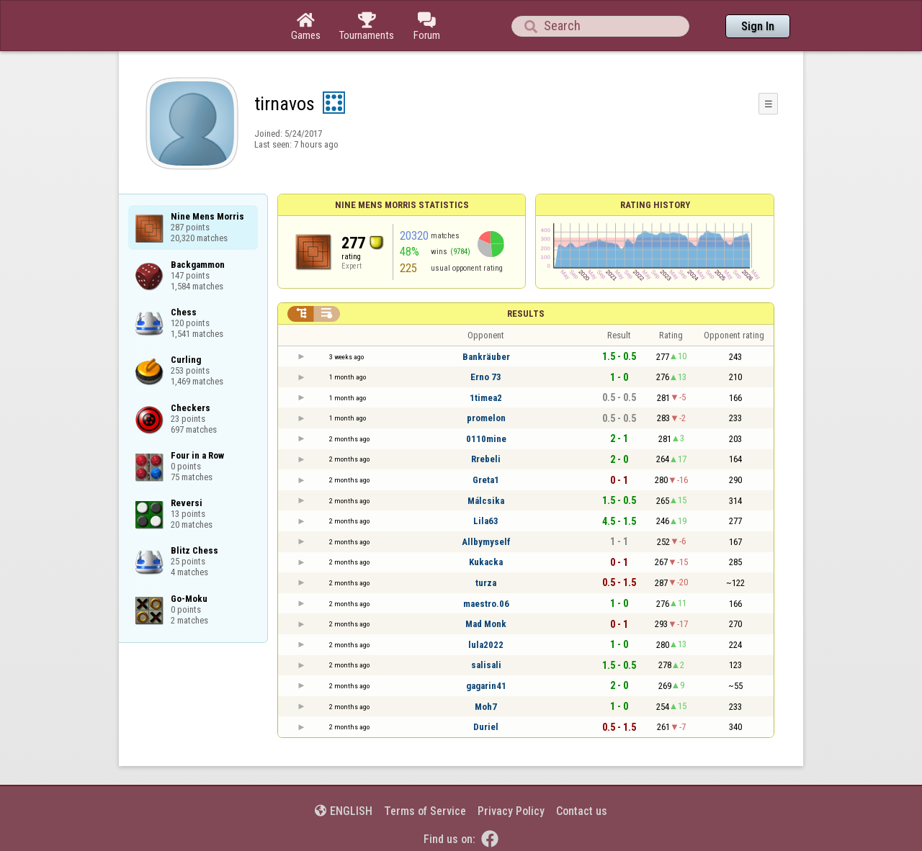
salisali (486, 664)
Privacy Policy (511, 811)
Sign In (757, 26)
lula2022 (485, 644)
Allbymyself (486, 541)
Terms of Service (425, 811)
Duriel (485, 726)
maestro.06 (486, 603)
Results (526, 313)
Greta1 (486, 479)
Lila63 (485, 520)
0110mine (486, 438)
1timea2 (486, 397)
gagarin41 (486, 685)
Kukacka (486, 562)
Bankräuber (486, 356)
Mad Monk (485, 623)
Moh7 (486, 706)
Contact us (581, 811)
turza (485, 582)
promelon (486, 418)
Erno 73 (485, 377)
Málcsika (485, 500)
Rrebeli (486, 459)
